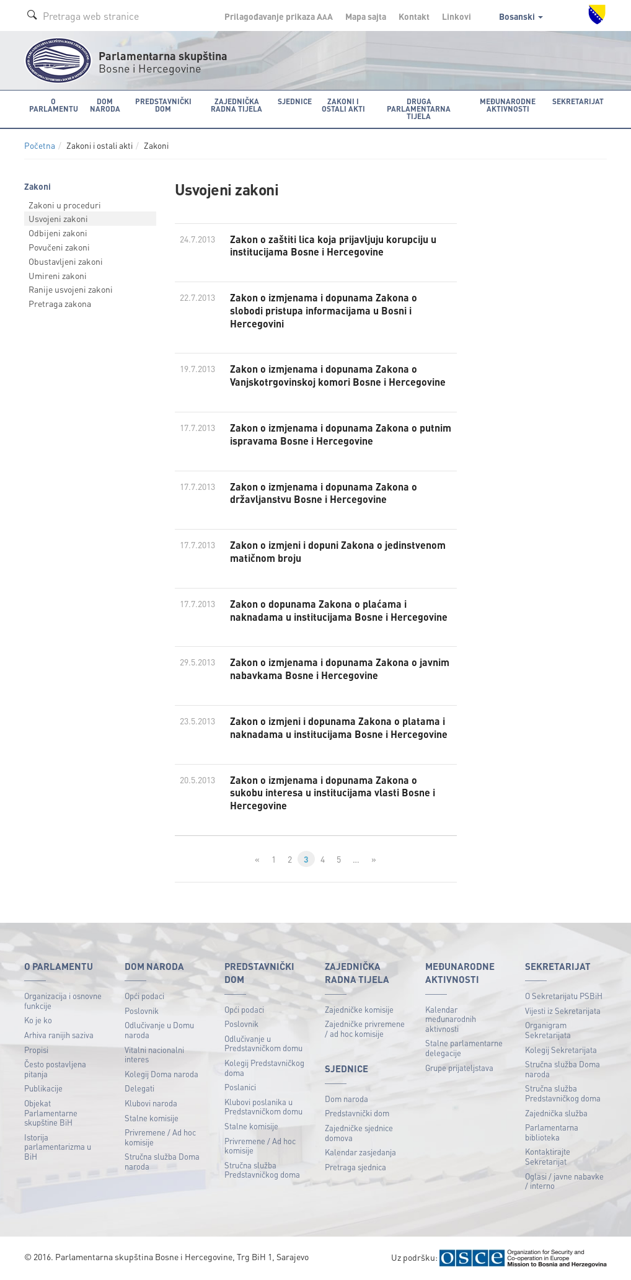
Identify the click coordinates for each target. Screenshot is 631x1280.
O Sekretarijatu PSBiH (563, 995)
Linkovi (456, 16)
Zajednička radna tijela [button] (236, 105)
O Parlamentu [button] (53, 105)
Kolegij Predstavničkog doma (264, 1067)
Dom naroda (346, 1098)
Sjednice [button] (295, 101)
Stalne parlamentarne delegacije (464, 1048)
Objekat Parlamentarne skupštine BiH (50, 1112)
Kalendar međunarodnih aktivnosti (450, 1019)
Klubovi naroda (151, 1103)
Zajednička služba (556, 1113)
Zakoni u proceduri (65, 204)
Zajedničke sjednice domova (359, 1132)
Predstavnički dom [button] (163, 105)
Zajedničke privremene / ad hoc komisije (365, 1028)
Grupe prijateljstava (459, 1067)
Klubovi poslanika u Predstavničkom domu (263, 1106)
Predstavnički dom (357, 1113)
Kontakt (414, 16)
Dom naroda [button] (105, 105)
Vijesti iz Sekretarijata (563, 1010)
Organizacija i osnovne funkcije (63, 1000)
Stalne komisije (152, 1118)
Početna (39, 145)
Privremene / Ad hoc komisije (160, 1137)
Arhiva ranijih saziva (59, 1034)
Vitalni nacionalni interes (154, 1054)
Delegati (139, 1088)
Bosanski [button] (521, 16)
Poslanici (240, 1087)
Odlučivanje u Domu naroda (159, 1030)
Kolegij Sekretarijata (561, 1049)
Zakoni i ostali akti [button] (343, 105)
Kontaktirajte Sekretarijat (547, 1156)
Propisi (36, 1049)
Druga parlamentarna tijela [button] (419, 109)
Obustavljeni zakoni (66, 261)
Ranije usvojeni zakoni (71, 289)
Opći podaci (144, 995)
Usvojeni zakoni (58, 218)
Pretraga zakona (60, 303)
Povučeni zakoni (59, 246)
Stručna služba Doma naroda (162, 1161)
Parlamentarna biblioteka (551, 1132)
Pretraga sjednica (355, 1167)
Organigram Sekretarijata (548, 1030)
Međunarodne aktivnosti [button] (508, 105)
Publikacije (43, 1088)
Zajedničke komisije (359, 1009)
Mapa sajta (365, 16)
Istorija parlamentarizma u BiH (57, 1147)
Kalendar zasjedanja (360, 1152)
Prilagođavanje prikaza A (278, 16)
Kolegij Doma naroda (161, 1074)
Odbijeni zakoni (58, 232)
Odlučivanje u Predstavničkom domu (263, 1043)
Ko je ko (38, 1020)
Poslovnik (142, 1010)
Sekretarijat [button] (578, 101)
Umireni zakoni (58, 275)
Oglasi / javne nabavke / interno (564, 1181)
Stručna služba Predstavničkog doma (262, 1170)
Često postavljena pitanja (55, 1069)
